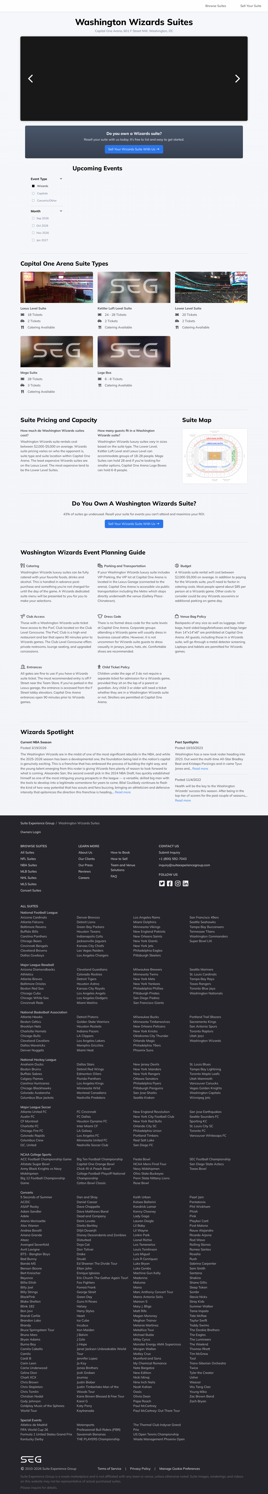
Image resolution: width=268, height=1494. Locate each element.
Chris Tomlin (29, 1392)
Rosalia (195, 1254)
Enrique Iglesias (88, 1273)
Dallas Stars (85, 1064)
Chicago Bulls (30, 1036)
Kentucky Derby (31, 1439)
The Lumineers (200, 1339)
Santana (196, 1273)
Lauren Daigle (143, 1221)
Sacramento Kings (203, 1022)
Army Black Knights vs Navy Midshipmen (41, 1171)
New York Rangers (146, 1074)
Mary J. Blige (142, 1306)
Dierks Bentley (87, 1226)
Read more (123, 792)
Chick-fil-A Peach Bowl (94, 1169)
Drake (81, 1254)
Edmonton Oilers (89, 1074)
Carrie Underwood (33, 1368)
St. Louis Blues (200, 1064)
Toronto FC (198, 1131)
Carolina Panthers (33, 936)
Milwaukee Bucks (146, 1017)
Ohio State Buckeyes (148, 1173)
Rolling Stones (200, 1245)
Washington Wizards (205, 1041)
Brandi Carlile (30, 1316)
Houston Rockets (89, 1026)
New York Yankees (146, 984)
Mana (137, 1287)
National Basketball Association (43, 1012)
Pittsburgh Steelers (147, 955)
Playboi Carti (199, 1221)
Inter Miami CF (87, 1126)
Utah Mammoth (201, 1079)
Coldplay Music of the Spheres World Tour (42, 1408)
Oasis (137, 1392)
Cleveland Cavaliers (34, 1041)
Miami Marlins (87, 1003)
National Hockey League (38, 1060)
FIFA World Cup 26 (34, 1430)
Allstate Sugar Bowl (35, 1164)
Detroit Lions (86, 922)
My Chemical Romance (150, 1363)
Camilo (25, 1354)
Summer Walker (201, 1306)
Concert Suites (30, 890)
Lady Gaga (141, 1216)
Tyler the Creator (202, 1373)
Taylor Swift (198, 1320)
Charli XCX (28, 1377)
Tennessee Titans (202, 931)
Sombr (194, 1292)
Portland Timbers (145, 1136)
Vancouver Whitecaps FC (208, 1136)
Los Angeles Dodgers (92, 998)
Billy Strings (29, 1292)
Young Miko (198, 1392)
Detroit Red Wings (90, 1069)
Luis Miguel (141, 1254)
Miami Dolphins (144, 922)
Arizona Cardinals (33, 917)
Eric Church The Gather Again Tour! (102, 1278)
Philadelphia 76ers (147, 1045)
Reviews (84, 871)
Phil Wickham (200, 1207)
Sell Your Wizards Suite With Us (134, 149)
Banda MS (28, 1263)
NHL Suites (28, 878)
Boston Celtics (30, 1022)
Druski (81, 1259)
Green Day (84, 1297)
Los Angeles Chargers (92, 955)
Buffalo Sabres (31, 1074)
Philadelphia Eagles (147, 950)
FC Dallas (84, 1117)
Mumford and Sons (147, 1358)
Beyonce (26, 1278)
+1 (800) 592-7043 (173, 859)
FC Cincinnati (86, 1112)
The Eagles (198, 1335)
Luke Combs (142, 1268)
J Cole (81, 1339)
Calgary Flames (31, 1079)
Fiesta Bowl (141, 1159)
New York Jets (143, 946)
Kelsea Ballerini (144, 1202)
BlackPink (27, 1297)
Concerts (26, 1192)
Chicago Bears (31, 941)
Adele (24, 1216)
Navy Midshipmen (146, 1169)
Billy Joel (26, 1287)
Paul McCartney (144, 1406)
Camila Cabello (31, 1349)
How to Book (120, 852)
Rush (193, 1259)
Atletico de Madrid (33, 1425)
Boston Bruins (30, 1069)
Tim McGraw (199, 1354)
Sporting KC (198, 1121)
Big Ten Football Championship (100, 1159)
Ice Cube (83, 1320)
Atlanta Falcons (31, 922)
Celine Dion (28, 1373)
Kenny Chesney (144, 1211)
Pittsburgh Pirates (146, 993)
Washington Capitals (205, 1093)
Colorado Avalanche (35, 1093)
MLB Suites (28, 871)
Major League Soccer (35, 1107)
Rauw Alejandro (201, 1230)
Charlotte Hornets (33, 1031)
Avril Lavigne (30, 1249)
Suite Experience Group (37, 823)
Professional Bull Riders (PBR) (99, 1430)
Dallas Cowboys (32, 955)
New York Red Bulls (147, 1121)
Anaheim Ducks (31, 1064)
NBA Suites (28, 865)
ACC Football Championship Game (45, 1159)
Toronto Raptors (201, 1031)
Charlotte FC (29, 1126)
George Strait (86, 1292)
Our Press (85, 865)
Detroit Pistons (87, 1017)
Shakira (195, 1278)
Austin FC (27, 1117)
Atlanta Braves (31, 979)
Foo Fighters (86, 1282)
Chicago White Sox (34, 998)
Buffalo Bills (29, 931)
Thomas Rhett (200, 1349)
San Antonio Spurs (203, 1026)
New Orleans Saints (147, 936)
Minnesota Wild (88, 1088)
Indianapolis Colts (90, 936)
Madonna (140, 1278)
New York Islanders (147, 1069)
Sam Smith (197, 1268)
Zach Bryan (198, 1401)
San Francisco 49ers (204, 917)
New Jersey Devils (146, 1064)
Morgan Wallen (144, 1349)
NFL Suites (28, 859)
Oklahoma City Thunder (150, 1036)
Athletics (26, 974)
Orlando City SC (145, 1126)
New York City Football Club (153, 1117)
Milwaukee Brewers (147, 969)
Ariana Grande (31, 1235)
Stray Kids (197, 1301)
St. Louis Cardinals (203, 974)
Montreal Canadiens (91, 1093)
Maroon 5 (140, 1301)
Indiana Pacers (87, 1031)
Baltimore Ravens (33, 927)
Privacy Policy (140, 1469)
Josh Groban (86, 1373)
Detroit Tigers (86, 979)
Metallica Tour (143, 1330)
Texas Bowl (198, 1169)
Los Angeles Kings (90, 1083)
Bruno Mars (28, 1335)
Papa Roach (142, 1401)
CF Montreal (29, 1121)
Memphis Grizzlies (90, 1045)
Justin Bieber (86, 1382)
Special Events (31, 1420)
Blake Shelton (30, 1301)
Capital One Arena (108, 31)
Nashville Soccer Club (92, 1145)
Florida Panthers (89, 1079)
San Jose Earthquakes (205, 1112)
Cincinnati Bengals (34, 946)
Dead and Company (91, 1216)
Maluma (139, 1282)
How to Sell (119, 859)
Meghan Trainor (144, 1320)
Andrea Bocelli (31, 1230)
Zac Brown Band (202, 1396)
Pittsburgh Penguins (148, 1088)
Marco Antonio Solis (148, 1297)
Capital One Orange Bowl (95, 1164)
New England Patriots (149, 931)
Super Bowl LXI (201, 941)
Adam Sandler (30, 1211)
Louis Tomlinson (145, 1249)
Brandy (25, 1325)
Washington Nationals (206, 993)
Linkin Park (141, 1235)
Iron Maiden (85, 1330)
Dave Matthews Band (92, 1211)
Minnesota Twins (145, 974)
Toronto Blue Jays (202, 988)
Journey (82, 1377)
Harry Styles (85, 1311)
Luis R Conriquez (145, 1259)
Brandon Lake (30, 1320)
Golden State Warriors (93, 1022)
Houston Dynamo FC (92, 1121)
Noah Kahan (142, 1387)
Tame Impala (199, 1311)
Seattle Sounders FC (204, 1117)
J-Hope (82, 1344)
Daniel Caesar (87, 1202)
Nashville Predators (91, 1098)
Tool (193, 1358)
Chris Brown (29, 1382)
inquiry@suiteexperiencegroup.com (184, 865)
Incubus (82, 1325)
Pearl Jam (197, 1197)
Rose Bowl (141, 1183)
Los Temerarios (144, 1245)
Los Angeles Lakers (91, 1041)
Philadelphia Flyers (147, 1083)
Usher (194, 1377)
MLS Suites (28, 884)
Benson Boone (31, 1268)
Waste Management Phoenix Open (159, 1439)
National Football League (39, 912)
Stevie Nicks (198, 1297)
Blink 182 (27, 1306)
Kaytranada (85, 1411)
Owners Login (30, 832)
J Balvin (82, 1335)
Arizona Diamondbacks (37, 969)
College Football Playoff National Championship (101, 1175)
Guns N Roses (87, 1301)
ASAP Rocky (29, 1207)
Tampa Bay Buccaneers (207, 927)
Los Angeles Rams (146, 917)
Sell (250, 6)
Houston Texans (88, 931)
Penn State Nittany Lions (151, 1178)
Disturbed (84, 1240)
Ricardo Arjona (200, 1235)
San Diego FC (143, 1145)
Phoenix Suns (143, 1050)
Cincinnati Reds (31, 1003)
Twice (194, 1368)
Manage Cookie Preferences (179, 1469)
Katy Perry (84, 1406)
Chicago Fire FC (31, 1131)
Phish (194, 1211)
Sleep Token (198, 1287)
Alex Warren (29, 1226)
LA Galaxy (84, 1131)
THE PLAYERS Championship (98, 1439)
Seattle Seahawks (203, 922)
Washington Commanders (209, 936)
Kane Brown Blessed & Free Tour (100, 1396)
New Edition (142, 1373)
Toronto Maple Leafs (205, 1074)
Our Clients (86, 859)
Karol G (82, 1401)
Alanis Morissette (33, 1221)
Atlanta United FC (33, 1112)
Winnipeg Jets (200, 1098)
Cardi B (25, 1358)
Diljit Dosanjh (87, 1230)
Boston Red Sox (32, 988)
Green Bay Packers (90, 927)
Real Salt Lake (143, 1140)
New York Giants (145, 941)
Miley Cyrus (141, 1339)
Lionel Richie (142, 1240)
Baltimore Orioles (33, 984)
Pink (193, 1216)
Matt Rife (140, 1311)
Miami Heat (85, 1050)
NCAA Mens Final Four (149, 1164)
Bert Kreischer (30, 1273)
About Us (85, 852)
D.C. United (28, 1145)
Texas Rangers (200, 984)
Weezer (195, 1382)
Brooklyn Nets (30, 1026)
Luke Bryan (141, 1263)
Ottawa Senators (145, 1079)
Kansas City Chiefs (90, 946)
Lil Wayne (140, 1230)
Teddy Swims (199, 1325)
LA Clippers (85, 1036)
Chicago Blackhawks (35, 1088)
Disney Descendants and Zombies (101, 1235)
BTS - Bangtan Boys (35, 1254)
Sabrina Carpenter (203, 1263)
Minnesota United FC (92, 1140)
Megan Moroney (145, 1316)
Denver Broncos (88, 917)
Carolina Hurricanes (34, 1083)
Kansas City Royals (91, 988)
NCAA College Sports (35, 1154)
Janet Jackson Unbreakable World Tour (101, 1351)
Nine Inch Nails (144, 1382)
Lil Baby (139, 1226)
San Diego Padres (146, 998)
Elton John (84, 1268)
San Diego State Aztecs (207, 1164)
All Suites (27, 852)
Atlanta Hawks (31, 1017)
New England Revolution (151, 1112)
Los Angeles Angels (91, 993)
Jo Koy (81, 1363)
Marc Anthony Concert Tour (153, 1292)
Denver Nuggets (32, 1050)
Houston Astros (88, 984)
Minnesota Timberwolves (151, 1022)
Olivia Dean (142, 1396)
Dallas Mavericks (32, 1045)
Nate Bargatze (143, 1368)
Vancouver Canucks (204, 1083)
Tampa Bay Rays (202, 979)
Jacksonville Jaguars (91, 941)
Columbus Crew (31, 1140)
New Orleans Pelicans (149, 1026)
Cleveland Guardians (92, 969)
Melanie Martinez (146, 1325)
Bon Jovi (26, 1311)
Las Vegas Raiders (90, 950)
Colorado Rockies (89, 974)
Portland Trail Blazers (205, 1017)
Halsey (82, 1306)
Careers (83, 878)
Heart (81, 1316)
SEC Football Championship (210, 1159)
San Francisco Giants (148, 1003)
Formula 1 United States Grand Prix (46, 1434)
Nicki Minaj (141, 1377)
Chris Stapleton (31, 1387)
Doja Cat (83, 1245)
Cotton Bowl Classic (91, 1183)
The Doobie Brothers (205, 1330)
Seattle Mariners (201, 969)
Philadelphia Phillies (148, 988)
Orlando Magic (144, 1041)
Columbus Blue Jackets (37, 1098)
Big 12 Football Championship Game (42, 1180)
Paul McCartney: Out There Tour (156, 1411)
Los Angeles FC (88, 1136)
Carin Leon (28, 1363)
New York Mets (144, 979)
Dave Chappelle (88, 1207)
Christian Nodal (31, 1396)
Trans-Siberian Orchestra (208, 1363)
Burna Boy (28, 1344)
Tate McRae (198, 1316)
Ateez (24, 1240)
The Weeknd (199, 1344)
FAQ (114, 876)
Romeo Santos (200, 1249)
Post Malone (199, 1226)
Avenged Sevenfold (34, 1245)
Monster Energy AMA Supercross (157, 1344)
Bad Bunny (28, 1259)
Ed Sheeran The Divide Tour (97, 1263)
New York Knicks (145, 1031)
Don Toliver (85, 1249)
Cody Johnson (30, 1401)
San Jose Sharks (145, 1093)
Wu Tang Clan (200, 1387)
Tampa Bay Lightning (205, 1069)
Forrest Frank (86, 1287)
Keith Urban (142, 1197)
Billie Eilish (28, 1282)
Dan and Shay (87, 1197)
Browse (215, 6)
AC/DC (25, 1202)
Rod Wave (197, 1240)
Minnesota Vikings (146, 927)
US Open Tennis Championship (156, 1434)
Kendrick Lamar (144, 1207)
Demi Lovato (86, 1221)
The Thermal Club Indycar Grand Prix (157, 1427)
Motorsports (85, 1425)
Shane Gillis (198, 1282)
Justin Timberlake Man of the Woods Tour (98, 1389)
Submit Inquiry (169, 852)
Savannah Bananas (91, 1434)
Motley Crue (142, 1354)
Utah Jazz (197, 1036)
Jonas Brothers (87, 1368)
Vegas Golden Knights (206, 1088)
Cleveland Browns (33, 950)
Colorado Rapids (32, 1136)
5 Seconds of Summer (36, 1197)
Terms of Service (110, 1469)
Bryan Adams (30, 1339)
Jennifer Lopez (87, 1358)
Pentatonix (198, 1202)
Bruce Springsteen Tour (37, 1330)
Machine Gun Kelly (147, 1273)
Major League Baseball (37, 965)
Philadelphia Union (147, 1131)
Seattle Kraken (144, 1098)
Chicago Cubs (30, 993)
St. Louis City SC (201, 1126)
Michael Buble (143, 1335)
